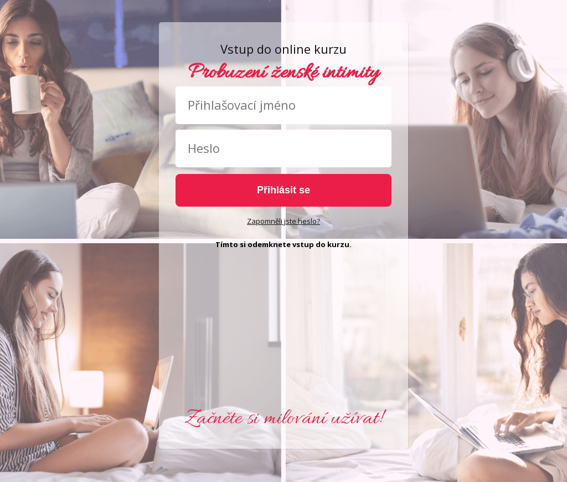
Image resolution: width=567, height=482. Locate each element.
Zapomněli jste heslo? (283, 221)
